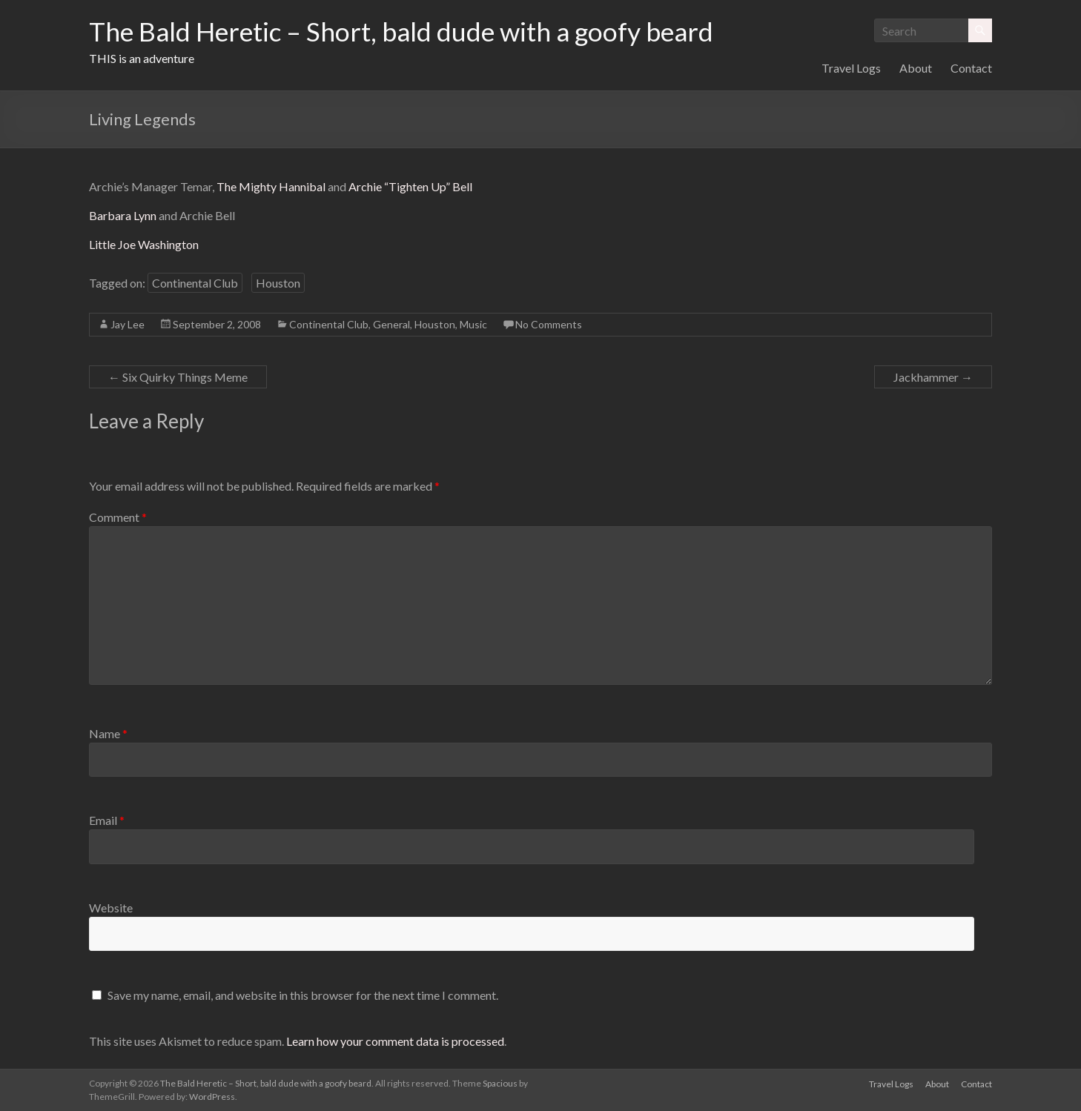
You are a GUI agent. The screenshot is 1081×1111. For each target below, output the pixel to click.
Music (473, 324)
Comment (118, 517)
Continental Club (195, 283)
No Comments (548, 324)
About (915, 68)
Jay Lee (127, 324)
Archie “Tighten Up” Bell (410, 186)
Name (108, 733)
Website (111, 908)
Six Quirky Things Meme (178, 377)
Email (107, 820)
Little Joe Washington (144, 244)
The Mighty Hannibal (270, 186)
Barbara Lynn (122, 215)
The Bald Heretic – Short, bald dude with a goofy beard (407, 32)
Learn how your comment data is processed (395, 1041)
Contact (971, 68)
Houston (278, 283)
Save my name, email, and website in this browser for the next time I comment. (303, 995)
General (391, 324)
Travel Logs (851, 68)
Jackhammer (933, 377)
